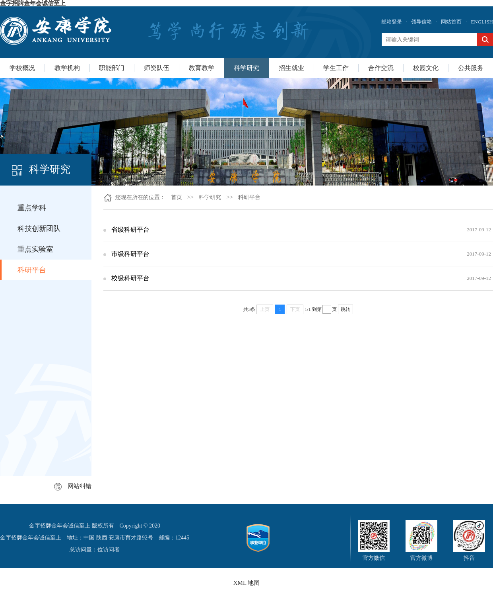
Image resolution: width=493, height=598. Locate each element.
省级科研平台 (130, 229)
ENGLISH (482, 22)
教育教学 (201, 67)
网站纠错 (72, 486)
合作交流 (381, 67)
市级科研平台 (130, 253)
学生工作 (336, 67)
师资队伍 (156, 67)
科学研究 (246, 67)
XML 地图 (246, 583)
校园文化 (426, 67)
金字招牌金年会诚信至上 (33, 3)
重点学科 (31, 208)
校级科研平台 (130, 278)
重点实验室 (35, 249)
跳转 (345, 309)
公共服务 (470, 67)
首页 (176, 197)
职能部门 (111, 67)
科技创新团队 (38, 229)
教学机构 (67, 67)
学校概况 (22, 67)
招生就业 (291, 67)
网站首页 (451, 22)
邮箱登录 (391, 22)
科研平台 (31, 270)
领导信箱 (421, 22)
